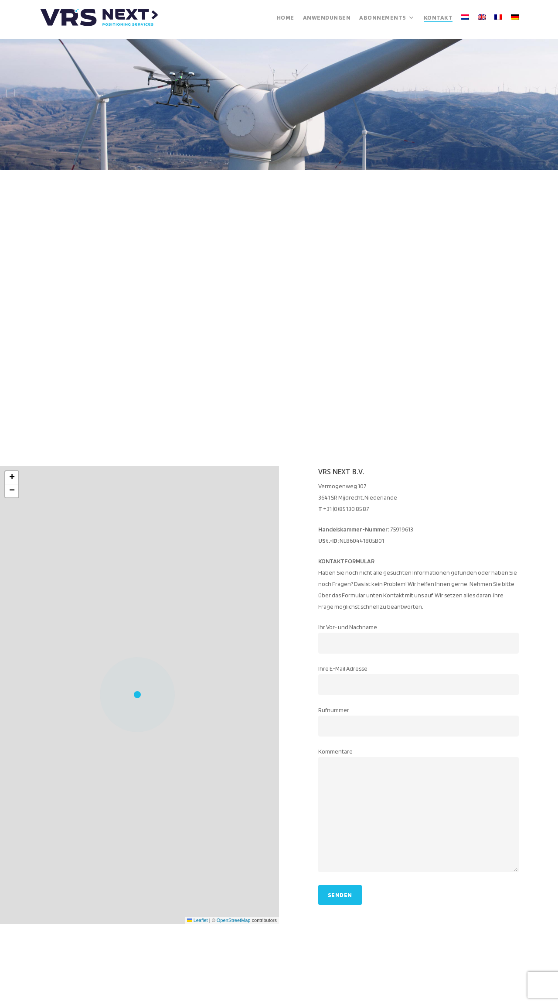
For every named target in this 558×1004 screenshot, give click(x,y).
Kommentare (418, 812)
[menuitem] (465, 19)
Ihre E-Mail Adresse (418, 680)
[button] (139, 695)
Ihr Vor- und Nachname (418, 639)
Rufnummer (418, 721)
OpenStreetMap (234, 920)
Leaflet (197, 920)
